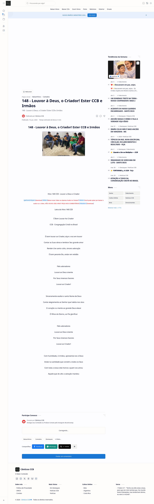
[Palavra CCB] (131, 116)
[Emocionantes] (132, 203)
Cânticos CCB (26, 500)
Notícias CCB (54, 491)
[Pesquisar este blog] (40, 3)
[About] (4, 26)
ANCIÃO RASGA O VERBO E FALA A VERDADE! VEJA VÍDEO (124, 120)
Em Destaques (55, 488)
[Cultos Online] (116, 198)
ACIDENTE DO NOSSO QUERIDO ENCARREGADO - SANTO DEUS (123, 110)
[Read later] (97, 116)
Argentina (87, 491)
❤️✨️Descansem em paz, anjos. (123, 85)
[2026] (121, 137)
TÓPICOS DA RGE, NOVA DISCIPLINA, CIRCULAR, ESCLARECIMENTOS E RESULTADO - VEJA (125, 142)
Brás (85, 488)
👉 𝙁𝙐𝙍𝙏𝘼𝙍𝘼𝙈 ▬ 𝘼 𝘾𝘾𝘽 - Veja (122, 170)
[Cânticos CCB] (8, 3)
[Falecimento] (123, 82)
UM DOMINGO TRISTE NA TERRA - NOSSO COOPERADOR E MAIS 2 (124, 99)
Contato (19, 493)
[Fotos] (85, 9)
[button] (3, 3)
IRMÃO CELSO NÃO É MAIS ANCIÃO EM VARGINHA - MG (125, 130)
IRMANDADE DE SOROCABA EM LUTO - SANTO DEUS (123, 161)
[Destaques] (49, 439)
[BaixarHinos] (27, 439)
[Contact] (4, 30)
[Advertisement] (81, 36)
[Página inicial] (4, 11)
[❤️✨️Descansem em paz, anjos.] (124, 70)
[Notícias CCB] (132, 126)
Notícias (53, 493)
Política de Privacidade (24, 488)
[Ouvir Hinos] (76, 9)
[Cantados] (38, 439)
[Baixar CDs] (66, 9)
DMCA (18, 491)
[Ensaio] (109, 9)
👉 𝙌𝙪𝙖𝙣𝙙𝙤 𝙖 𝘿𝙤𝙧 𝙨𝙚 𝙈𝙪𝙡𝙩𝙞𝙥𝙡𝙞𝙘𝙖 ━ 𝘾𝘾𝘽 (124, 152)
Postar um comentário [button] (64, 456)
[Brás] (116, 203)
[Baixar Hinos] (55, 9)
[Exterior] (102, 9)
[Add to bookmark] (137, 63)
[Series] (116, 193)
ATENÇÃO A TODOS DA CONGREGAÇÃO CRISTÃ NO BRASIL (124, 179)
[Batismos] (93, 9)
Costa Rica (87, 493)
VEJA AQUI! (92, 15)
